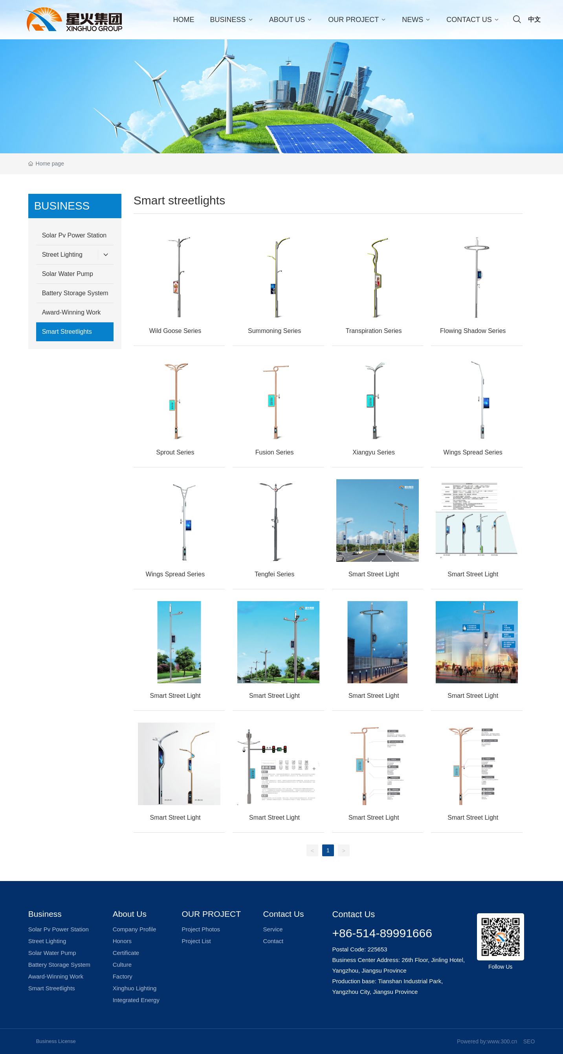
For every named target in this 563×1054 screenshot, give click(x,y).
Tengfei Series (274, 574)
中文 (534, 19)
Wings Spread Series (473, 452)
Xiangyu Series (373, 452)
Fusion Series (274, 452)
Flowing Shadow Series (473, 330)
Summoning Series (274, 330)
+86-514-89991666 (382, 933)
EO (531, 1041)
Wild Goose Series (175, 330)
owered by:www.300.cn (488, 1041)
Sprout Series (175, 452)
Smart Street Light (373, 574)
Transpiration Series (374, 330)
